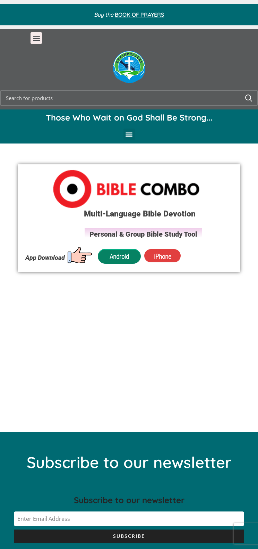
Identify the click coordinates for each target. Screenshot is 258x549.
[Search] (129, 98)
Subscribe (129, 536)
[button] (36, 38)
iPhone (161, 256)
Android (119, 256)
